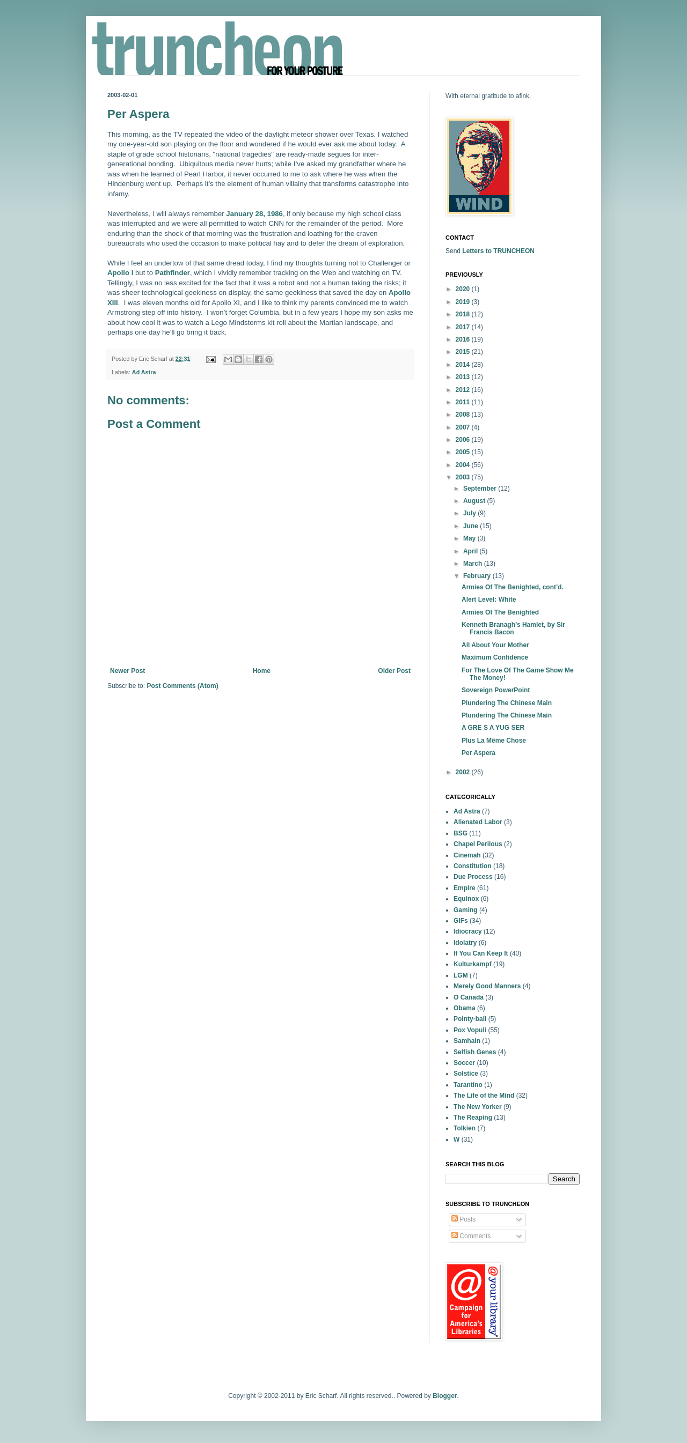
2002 (464, 772)
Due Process (473, 876)
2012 (464, 390)
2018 (464, 314)
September (480, 488)
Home (262, 671)
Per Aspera (478, 753)
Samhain (467, 1041)
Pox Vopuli (470, 1030)
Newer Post (127, 671)
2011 (464, 402)
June (471, 526)
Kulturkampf (473, 964)
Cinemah (467, 855)
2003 (464, 477)
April (471, 551)
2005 (464, 452)
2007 (464, 427)
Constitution (473, 866)
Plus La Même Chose (494, 740)
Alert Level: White (489, 599)
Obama (465, 1008)
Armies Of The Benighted (500, 612)
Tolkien (465, 1128)
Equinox (466, 898)
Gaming (466, 910)
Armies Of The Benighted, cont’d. (513, 587)
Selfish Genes (475, 1052)
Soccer (464, 1063)
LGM (461, 975)
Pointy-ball (470, 1019)
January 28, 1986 (254, 214)
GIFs (461, 920)
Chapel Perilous (478, 844)
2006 (464, 439)
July (470, 513)
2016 (464, 339)
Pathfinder (172, 273)
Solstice (466, 1073)
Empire (465, 888)
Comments (471, 1236)
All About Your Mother (495, 645)
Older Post (394, 671)
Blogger (445, 1396)
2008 (464, 414)
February (478, 576)
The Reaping (473, 1117)
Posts (463, 1219)
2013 (464, 377)
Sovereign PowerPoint (496, 690)
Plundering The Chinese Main (507, 703)
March (473, 563)
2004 (464, 465)
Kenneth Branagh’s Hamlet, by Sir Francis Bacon (513, 628)
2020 (464, 289)
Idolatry (465, 942)
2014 (464, 364)
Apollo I (120, 273)
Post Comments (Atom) (182, 686)
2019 (464, 302)
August (475, 501)
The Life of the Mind (484, 1095)
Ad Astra (144, 372)
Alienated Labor (478, 822)
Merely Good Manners (487, 986)
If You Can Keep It (481, 953)
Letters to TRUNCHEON (498, 251)
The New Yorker (478, 1107)
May (470, 538)
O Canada (469, 997)
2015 (464, 352)
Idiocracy (468, 931)
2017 (464, 327)
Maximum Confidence (495, 657)
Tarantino (468, 1085)
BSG (460, 833)
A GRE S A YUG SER (493, 727)
